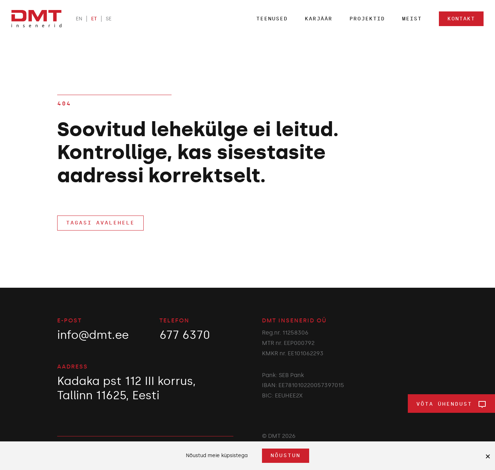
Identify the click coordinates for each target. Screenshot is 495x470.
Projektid (367, 19)
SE (109, 19)
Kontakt (461, 19)
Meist (412, 19)
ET (94, 19)
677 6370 (184, 335)
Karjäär (318, 19)
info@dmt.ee (93, 335)
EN (79, 19)
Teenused (272, 19)
